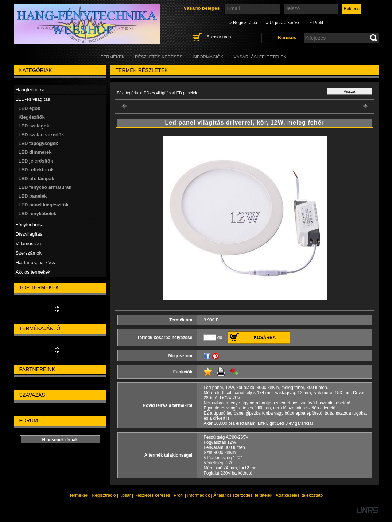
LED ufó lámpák (36, 178)
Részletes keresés (152, 495)
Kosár (125, 495)
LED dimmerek (35, 152)
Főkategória (127, 93)
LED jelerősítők (36, 161)
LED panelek (33, 196)
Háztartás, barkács (35, 262)
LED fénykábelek (38, 213)
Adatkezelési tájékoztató (299, 495)
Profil (178, 495)
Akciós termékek (33, 272)
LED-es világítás (156, 93)
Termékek (78, 495)
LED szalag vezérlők (41, 134)
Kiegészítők (32, 117)
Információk (198, 495)
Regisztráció (104, 495)
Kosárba (265, 337)
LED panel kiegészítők (44, 204)
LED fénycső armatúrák (45, 187)
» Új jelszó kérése (283, 22)
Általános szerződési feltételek (242, 495)
